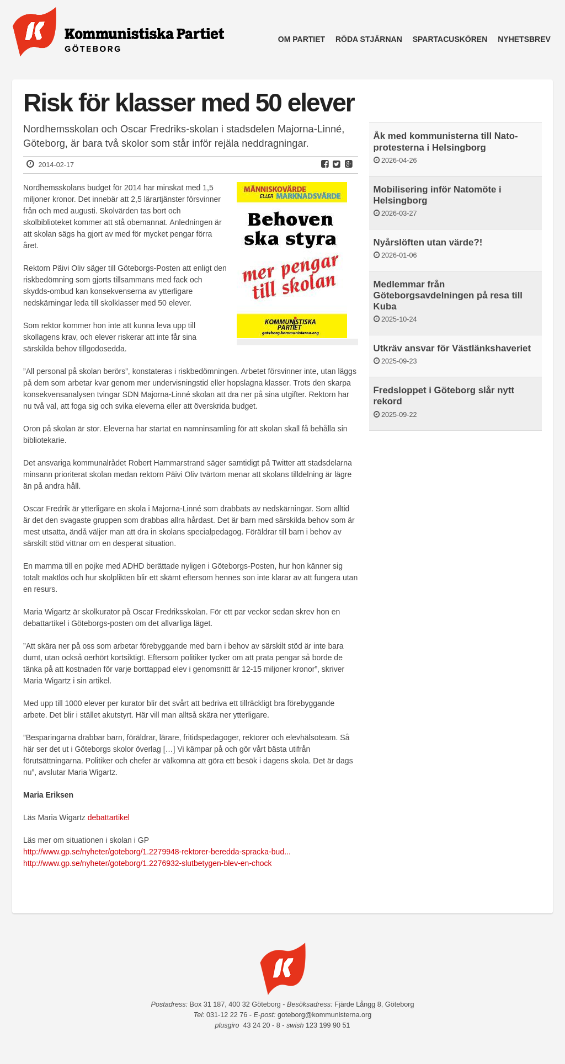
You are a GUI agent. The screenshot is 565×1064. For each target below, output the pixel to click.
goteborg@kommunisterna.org (324, 1015)
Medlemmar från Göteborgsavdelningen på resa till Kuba (448, 295)
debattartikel (109, 817)
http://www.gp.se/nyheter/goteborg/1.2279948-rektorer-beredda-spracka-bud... (157, 851)
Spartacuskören (450, 39)
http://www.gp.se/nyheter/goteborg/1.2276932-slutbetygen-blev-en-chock (147, 863)
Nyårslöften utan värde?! (428, 242)
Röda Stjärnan (368, 39)
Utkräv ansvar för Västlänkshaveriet (452, 348)
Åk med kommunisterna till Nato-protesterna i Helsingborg (446, 141)
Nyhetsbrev (524, 39)
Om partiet (301, 39)
